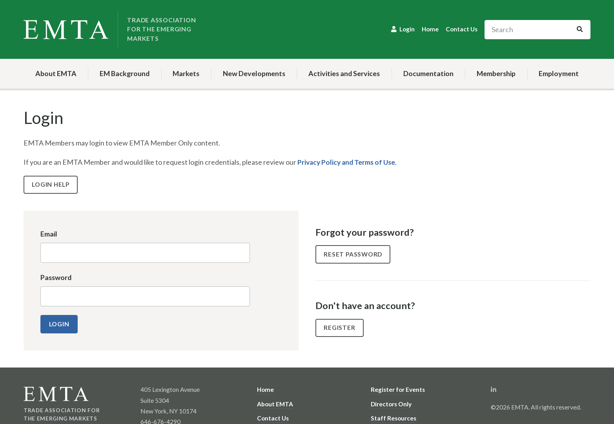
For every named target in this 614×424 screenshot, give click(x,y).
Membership (496, 73)
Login (407, 29)
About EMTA (56, 73)
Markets (186, 73)
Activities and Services (344, 73)
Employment (559, 73)
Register (339, 327)
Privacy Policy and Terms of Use (347, 162)
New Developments (254, 73)
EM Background (124, 73)
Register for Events (398, 389)
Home (430, 29)
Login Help (51, 184)
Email (48, 233)
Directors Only (391, 403)
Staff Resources (393, 417)
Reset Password (353, 253)
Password (55, 277)
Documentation (428, 73)
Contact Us (461, 29)
